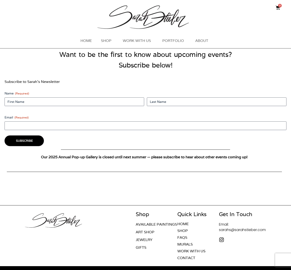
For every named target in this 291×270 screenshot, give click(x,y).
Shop (107, 40)
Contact (186, 258)
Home (86, 40)
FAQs (182, 237)
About (203, 40)
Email (17, 117)
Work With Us (138, 40)
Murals (185, 244)
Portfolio (174, 40)
